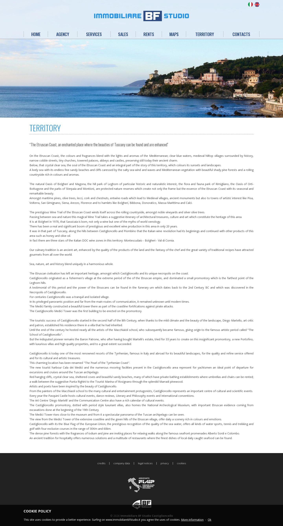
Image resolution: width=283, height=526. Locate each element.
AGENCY (62, 34)
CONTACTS (241, 34)
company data (121, 463)
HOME (35, 34)
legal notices (145, 463)
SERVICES (94, 34)
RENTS (148, 34)
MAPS (174, 34)
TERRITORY (204, 34)
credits (101, 463)
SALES (123, 34)
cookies (181, 463)
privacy (165, 463)
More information (192, 519)
